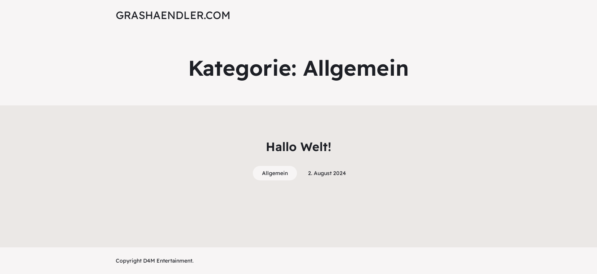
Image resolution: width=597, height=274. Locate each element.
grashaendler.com (173, 15)
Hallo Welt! (298, 146)
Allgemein (275, 173)
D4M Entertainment (167, 260)
